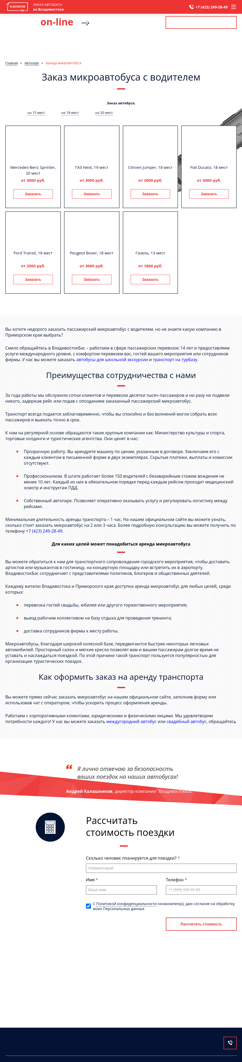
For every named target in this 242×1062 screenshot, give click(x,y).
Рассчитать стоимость (201, 22)
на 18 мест (70, 112)
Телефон (175, 880)
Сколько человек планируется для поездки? (131, 858)
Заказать (33, 194)
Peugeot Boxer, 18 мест (91, 252)
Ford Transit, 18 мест (33, 252)
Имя (91, 880)
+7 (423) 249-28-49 (211, 7)
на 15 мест (36, 112)
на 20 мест (104, 112)
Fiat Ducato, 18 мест (209, 167)
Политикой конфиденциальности (126, 903)
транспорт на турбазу (175, 359)
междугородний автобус (131, 721)
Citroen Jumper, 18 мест (150, 167)
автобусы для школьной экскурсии (112, 359)
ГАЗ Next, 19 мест (91, 167)
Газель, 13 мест (150, 252)
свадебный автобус (187, 721)
